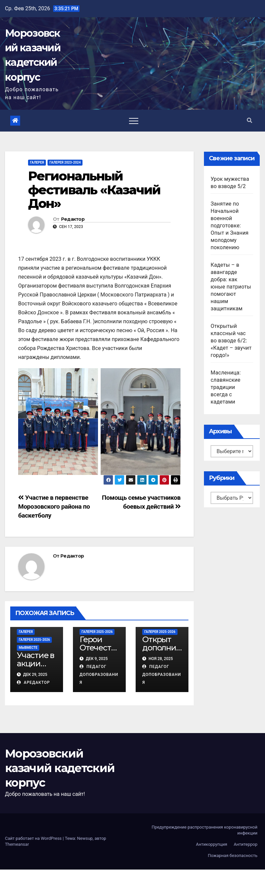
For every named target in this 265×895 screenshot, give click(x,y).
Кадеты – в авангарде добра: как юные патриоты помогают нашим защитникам (231, 287)
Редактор (72, 219)
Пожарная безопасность (232, 855)
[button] (249, 120)
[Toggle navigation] (134, 120)
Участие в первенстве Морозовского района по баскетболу (54, 506)
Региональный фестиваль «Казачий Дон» (94, 190)
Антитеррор (245, 844)
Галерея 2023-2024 (65, 162)
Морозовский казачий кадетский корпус (60, 768)
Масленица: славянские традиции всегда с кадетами (226, 387)
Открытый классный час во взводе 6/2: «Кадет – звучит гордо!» (231, 340)
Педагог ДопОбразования (99, 674)
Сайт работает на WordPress (34, 838)
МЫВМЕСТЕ (28, 647)
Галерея (37, 162)
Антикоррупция (211, 844)
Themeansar (17, 844)
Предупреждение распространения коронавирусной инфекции (204, 830)
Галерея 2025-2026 (34, 640)
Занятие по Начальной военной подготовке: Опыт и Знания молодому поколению (229, 226)
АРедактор (33, 682)
